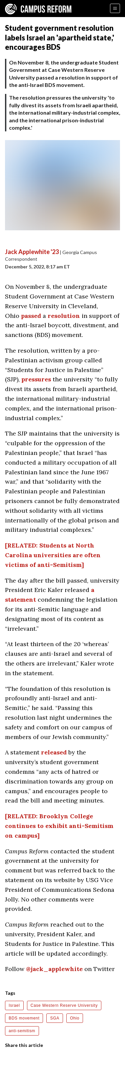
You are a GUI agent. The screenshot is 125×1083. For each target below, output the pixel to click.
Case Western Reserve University (64, 1005)
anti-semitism (22, 1031)
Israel (14, 1005)
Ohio (74, 1018)
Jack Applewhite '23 (32, 251)
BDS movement (24, 1018)
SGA (54, 1018)
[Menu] (115, 8)
